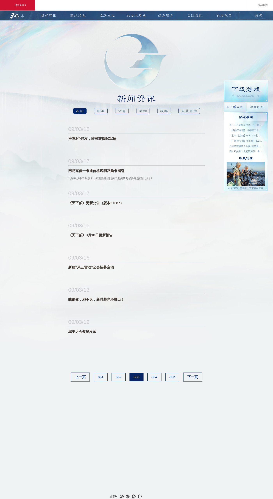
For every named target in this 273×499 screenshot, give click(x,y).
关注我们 (195, 16)
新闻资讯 (48, 16)
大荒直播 (189, 111)
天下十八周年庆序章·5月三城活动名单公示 (245, 125)
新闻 (101, 111)
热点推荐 (260, 5)
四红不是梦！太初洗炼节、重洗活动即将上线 (245, 151)
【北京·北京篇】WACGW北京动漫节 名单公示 (245, 135)
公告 (122, 111)
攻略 (164, 111)
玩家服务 (165, 16)
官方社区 (224, 16)
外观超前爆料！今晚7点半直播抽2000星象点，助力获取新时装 (245, 146)
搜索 (259, 16)
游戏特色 (78, 16)
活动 (143, 111)
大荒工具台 (136, 16)
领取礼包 (257, 107)
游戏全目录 (17, 5)
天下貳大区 (235, 107)
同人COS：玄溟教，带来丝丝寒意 (245, 188)
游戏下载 (246, 91)
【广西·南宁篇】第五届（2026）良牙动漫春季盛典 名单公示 (245, 141)
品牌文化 (107, 16)
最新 (80, 111)
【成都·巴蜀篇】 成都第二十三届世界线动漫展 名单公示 (245, 130)
